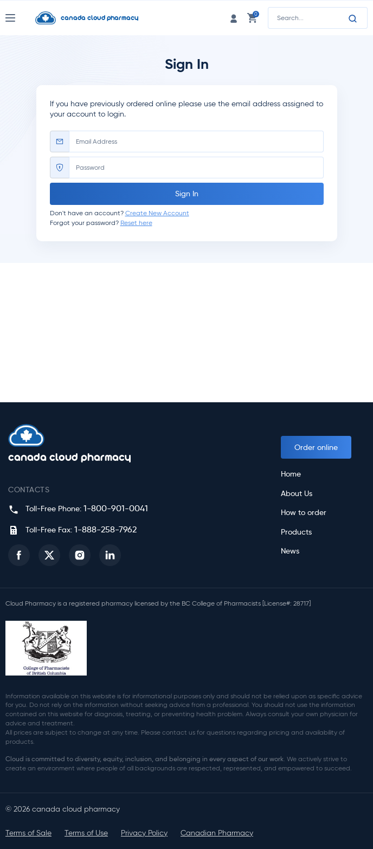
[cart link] (252, 17)
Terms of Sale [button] (28, 833)
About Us (296, 493)
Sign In (186, 193)
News (290, 551)
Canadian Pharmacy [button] (217, 833)
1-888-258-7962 (105, 529)
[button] (19, 555)
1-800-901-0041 (115, 508)
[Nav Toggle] (20, 18)
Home (291, 474)
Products (296, 532)
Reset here (136, 222)
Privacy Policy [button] (144, 833)
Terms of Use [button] (86, 833)
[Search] (353, 18)
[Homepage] (106, 17)
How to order (303, 512)
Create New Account (157, 213)
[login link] (233, 17)
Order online (316, 447)
